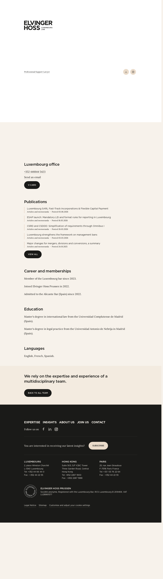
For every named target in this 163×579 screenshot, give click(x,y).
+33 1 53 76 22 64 (111, 472)
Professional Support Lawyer (37, 72)
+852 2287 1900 (73, 475)
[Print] (133, 72)
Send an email (32, 177)
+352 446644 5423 (34, 171)
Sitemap (43, 505)
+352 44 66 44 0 (36, 472)
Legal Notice (30, 505)
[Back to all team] (38, 393)
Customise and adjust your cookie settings (69, 505)
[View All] (33, 254)
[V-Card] (32, 185)
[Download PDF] (126, 72)
